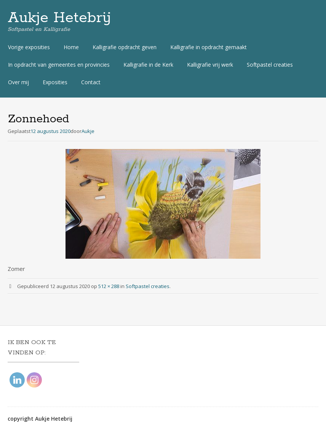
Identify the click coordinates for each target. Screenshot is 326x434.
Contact (91, 82)
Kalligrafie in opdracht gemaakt (208, 47)
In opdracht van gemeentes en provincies (59, 64)
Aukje (88, 131)
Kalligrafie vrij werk (210, 64)
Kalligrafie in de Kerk (148, 64)
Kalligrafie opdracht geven (125, 47)
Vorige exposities (29, 47)
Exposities (55, 82)
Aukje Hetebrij (59, 17)
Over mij (18, 82)
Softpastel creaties (270, 64)
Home (71, 47)
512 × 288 (108, 286)
